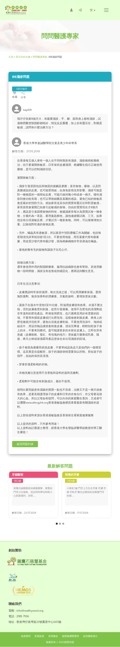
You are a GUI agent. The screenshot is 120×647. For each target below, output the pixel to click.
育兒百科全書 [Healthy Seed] (23, 57)
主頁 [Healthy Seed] (11, 57)
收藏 (15, 95)
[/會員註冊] (71, 10)
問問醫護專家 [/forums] (40, 57)
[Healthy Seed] (27, 10)
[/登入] (79, 10)
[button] (106, 10)
